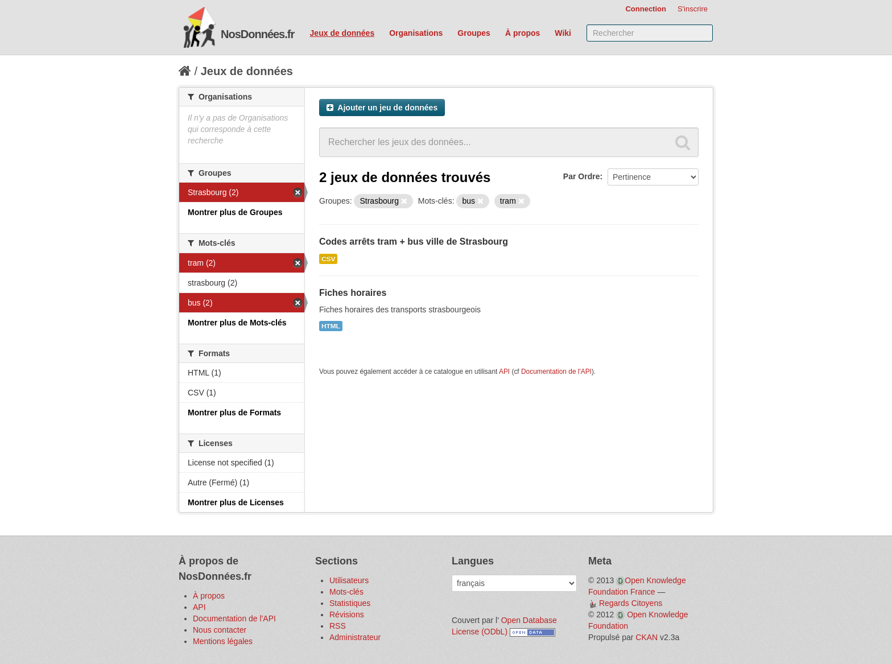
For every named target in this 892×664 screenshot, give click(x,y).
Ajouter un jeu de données (382, 107)
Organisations (416, 33)
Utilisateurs (349, 580)
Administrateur (355, 637)
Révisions (346, 614)
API (504, 372)
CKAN (646, 637)
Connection (645, 9)
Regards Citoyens (630, 603)
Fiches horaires (352, 293)
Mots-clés (346, 591)
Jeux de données (342, 33)
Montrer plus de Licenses (236, 502)
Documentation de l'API (556, 372)
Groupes (473, 33)
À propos (522, 33)
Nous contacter (219, 629)
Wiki (563, 33)
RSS (337, 625)
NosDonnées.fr (257, 34)
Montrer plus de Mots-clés (237, 322)
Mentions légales (223, 641)
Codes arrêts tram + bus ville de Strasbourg (413, 241)
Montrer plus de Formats (234, 412)
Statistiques (349, 603)
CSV (328, 259)
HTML (330, 326)
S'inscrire (693, 9)
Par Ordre (581, 176)
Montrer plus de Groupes (235, 212)
